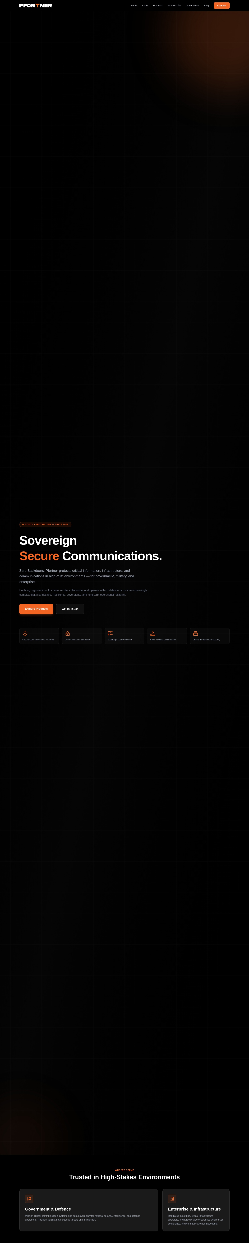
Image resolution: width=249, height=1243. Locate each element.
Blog (206, 5)
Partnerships (174, 5)
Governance (192, 5)
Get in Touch (70, 608)
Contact (221, 5)
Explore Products (36, 608)
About (145, 5)
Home (134, 5)
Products (158, 5)
